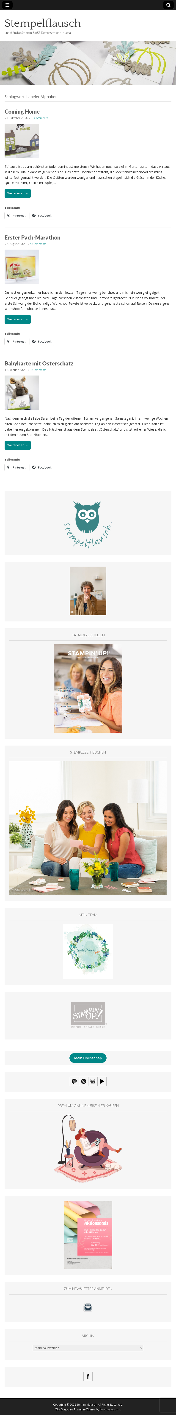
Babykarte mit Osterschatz (39, 363)
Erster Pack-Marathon (32, 237)
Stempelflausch (43, 23)
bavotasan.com (110, 1409)
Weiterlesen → (17, 193)
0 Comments (38, 370)
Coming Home (22, 111)
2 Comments (39, 118)
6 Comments (38, 244)
